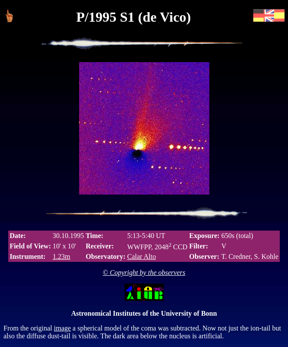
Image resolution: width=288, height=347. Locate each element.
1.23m (61, 256)
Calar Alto (141, 256)
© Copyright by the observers (144, 272)
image (62, 328)
